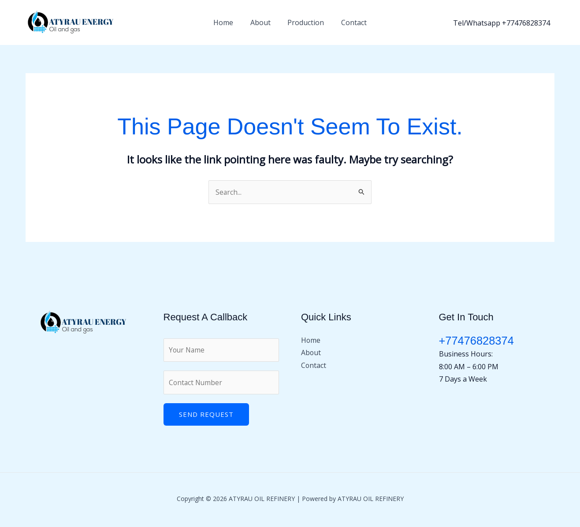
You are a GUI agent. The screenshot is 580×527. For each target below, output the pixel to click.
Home (228, 22)
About (262, 22)
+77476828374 (477, 340)
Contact (349, 22)
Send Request (206, 415)
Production (304, 22)
